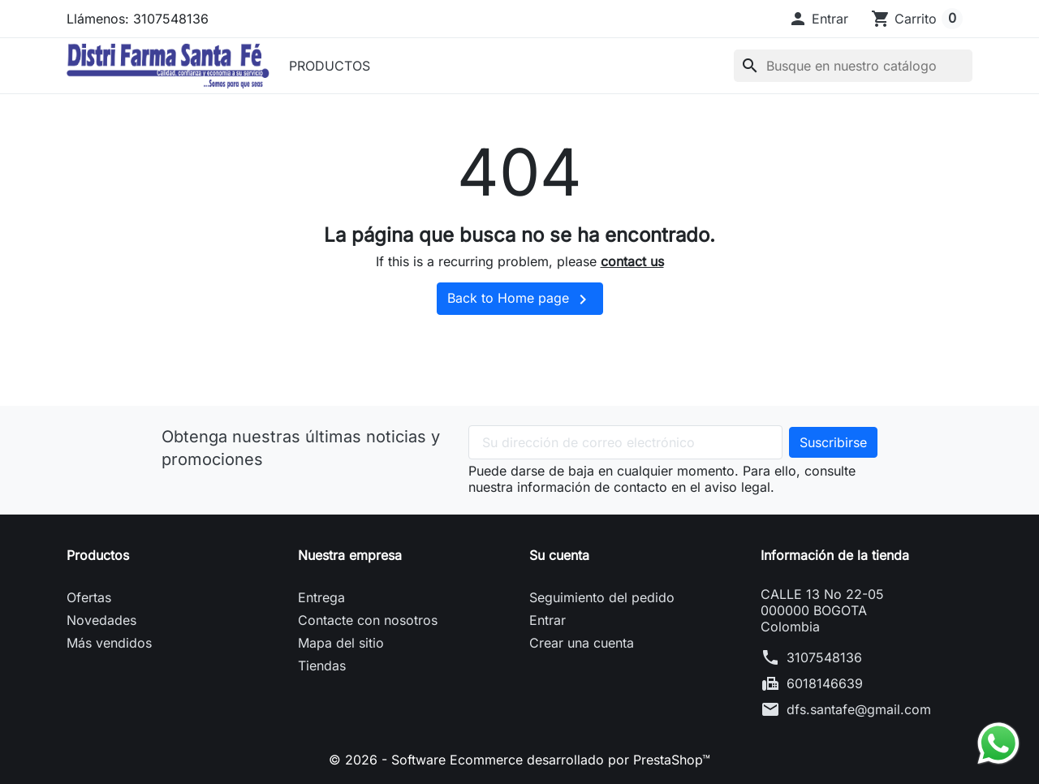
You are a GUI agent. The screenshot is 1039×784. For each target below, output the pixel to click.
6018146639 (825, 683)
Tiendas (322, 665)
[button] (818, 18)
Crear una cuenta (581, 643)
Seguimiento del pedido (602, 597)
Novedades (101, 620)
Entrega (321, 597)
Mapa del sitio (341, 643)
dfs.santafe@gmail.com (859, 709)
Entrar (547, 620)
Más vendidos (109, 643)
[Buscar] (853, 66)
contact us (632, 261)
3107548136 (824, 657)
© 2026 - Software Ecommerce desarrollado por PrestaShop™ (519, 760)
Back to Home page (520, 299)
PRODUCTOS (329, 66)
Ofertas (89, 597)
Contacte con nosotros (368, 620)
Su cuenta (559, 555)
